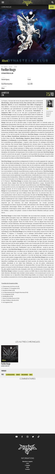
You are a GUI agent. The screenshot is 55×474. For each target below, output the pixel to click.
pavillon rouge (24, 374)
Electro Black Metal (10, 374)
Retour (52, 7)
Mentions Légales (27, 461)
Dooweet (18, 374)
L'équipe (27, 465)
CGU (27, 463)
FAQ (27, 467)
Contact (27, 469)
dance (31, 374)
